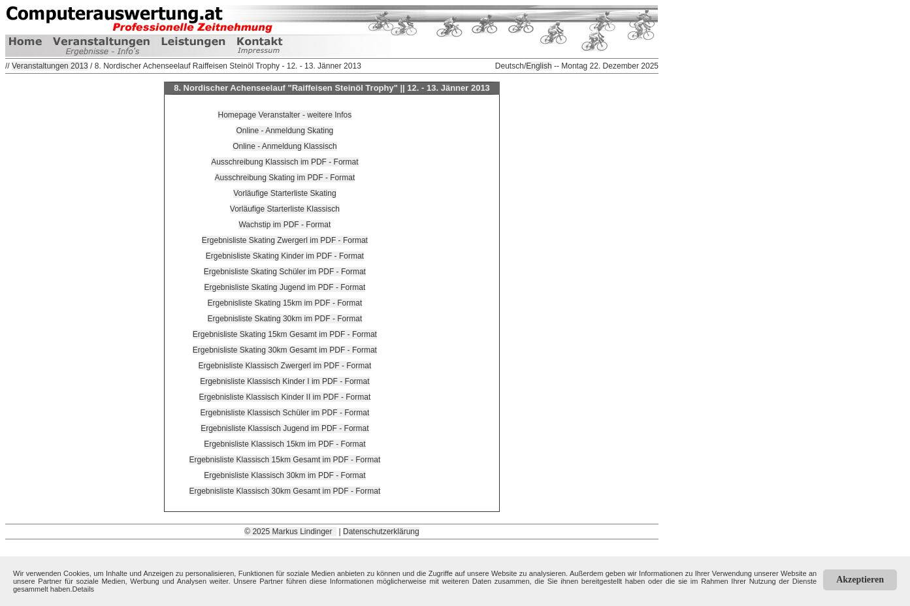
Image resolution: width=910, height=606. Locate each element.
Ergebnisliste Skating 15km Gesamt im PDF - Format (285, 334)
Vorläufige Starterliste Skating (284, 193)
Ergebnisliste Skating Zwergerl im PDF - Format (285, 240)
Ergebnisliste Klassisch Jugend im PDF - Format (284, 428)
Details (84, 589)
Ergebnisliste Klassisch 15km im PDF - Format (284, 444)
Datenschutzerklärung (381, 531)
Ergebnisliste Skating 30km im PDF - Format (285, 318)
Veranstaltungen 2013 (50, 66)
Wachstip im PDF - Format (284, 224)
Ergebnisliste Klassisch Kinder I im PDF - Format (284, 381)
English (538, 66)
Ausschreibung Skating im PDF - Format (285, 177)
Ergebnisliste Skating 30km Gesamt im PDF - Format (285, 350)
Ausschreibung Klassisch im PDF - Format (284, 162)
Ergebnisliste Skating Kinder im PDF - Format (285, 256)
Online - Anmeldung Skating (284, 130)
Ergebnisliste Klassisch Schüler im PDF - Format (285, 412)
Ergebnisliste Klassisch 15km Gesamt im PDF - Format (285, 459)
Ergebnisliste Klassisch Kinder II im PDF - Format (285, 397)
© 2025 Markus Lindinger (290, 531)
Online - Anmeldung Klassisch (284, 146)
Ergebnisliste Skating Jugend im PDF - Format (284, 287)
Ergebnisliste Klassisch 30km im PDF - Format (284, 475)
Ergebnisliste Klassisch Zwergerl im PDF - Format (285, 365)
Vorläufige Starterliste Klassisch (285, 209)
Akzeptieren (860, 579)
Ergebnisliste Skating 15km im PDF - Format (285, 303)
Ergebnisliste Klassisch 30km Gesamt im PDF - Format (285, 491)
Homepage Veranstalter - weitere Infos (284, 115)
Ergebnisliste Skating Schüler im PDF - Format (285, 271)
